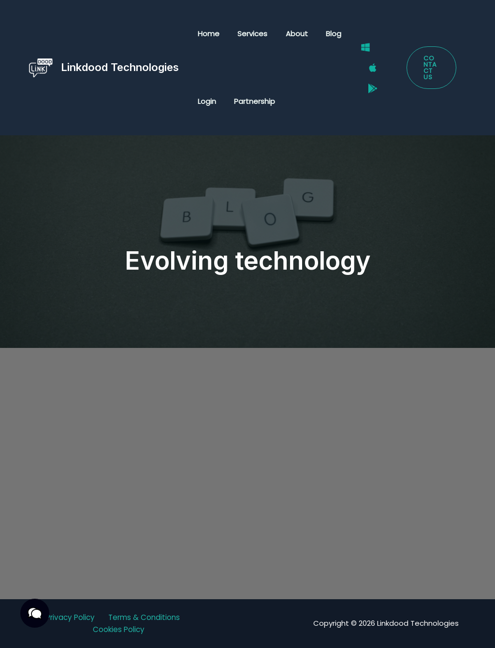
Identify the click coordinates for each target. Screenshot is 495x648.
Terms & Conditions (146, 617)
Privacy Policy (69, 617)
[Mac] (367, 68)
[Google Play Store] (367, 80)
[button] (430, 68)
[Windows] (360, 55)
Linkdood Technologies (120, 67)
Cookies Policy (119, 629)
